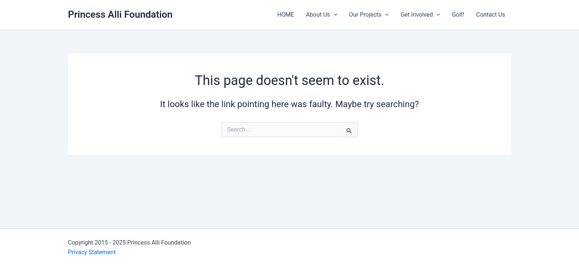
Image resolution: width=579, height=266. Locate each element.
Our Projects (368, 15)
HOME (285, 14)
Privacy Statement (92, 252)
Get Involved (420, 15)
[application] (334, 15)
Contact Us (490, 14)
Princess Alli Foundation (120, 14)
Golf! (458, 14)
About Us (321, 15)
